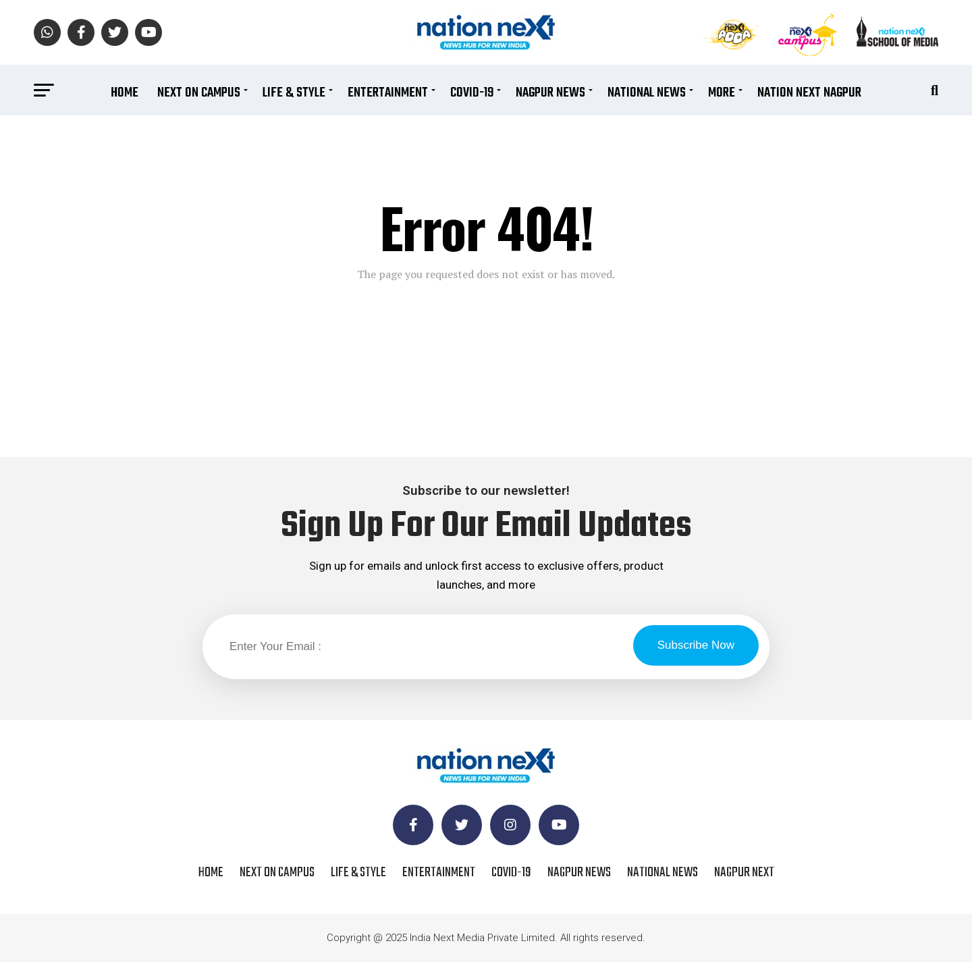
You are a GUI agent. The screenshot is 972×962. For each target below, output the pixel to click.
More (721, 92)
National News (647, 92)
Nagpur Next (744, 872)
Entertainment (388, 92)
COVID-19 (471, 92)
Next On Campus (198, 92)
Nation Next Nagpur (809, 92)
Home (124, 92)
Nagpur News (550, 92)
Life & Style (294, 92)
